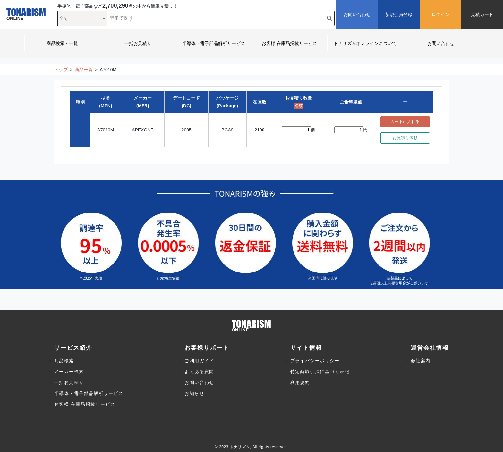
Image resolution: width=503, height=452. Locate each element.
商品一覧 (84, 69)
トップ (61, 69)
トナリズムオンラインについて (365, 43)
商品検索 (64, 360)
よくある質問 (199, 371)
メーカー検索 (69, 371)
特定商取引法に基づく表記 (320, 371)
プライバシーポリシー (315, 360)
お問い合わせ (440, 43)
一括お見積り (137, 43)
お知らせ (194, 393)
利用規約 (300, 382)
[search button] (329, 18)
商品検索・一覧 (62, 43)
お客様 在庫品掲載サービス (289, 43)
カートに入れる (405, 122)
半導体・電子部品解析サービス (213, 43)
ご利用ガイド (199, 360)
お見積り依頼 (405, 138)
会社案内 (421, 360)
